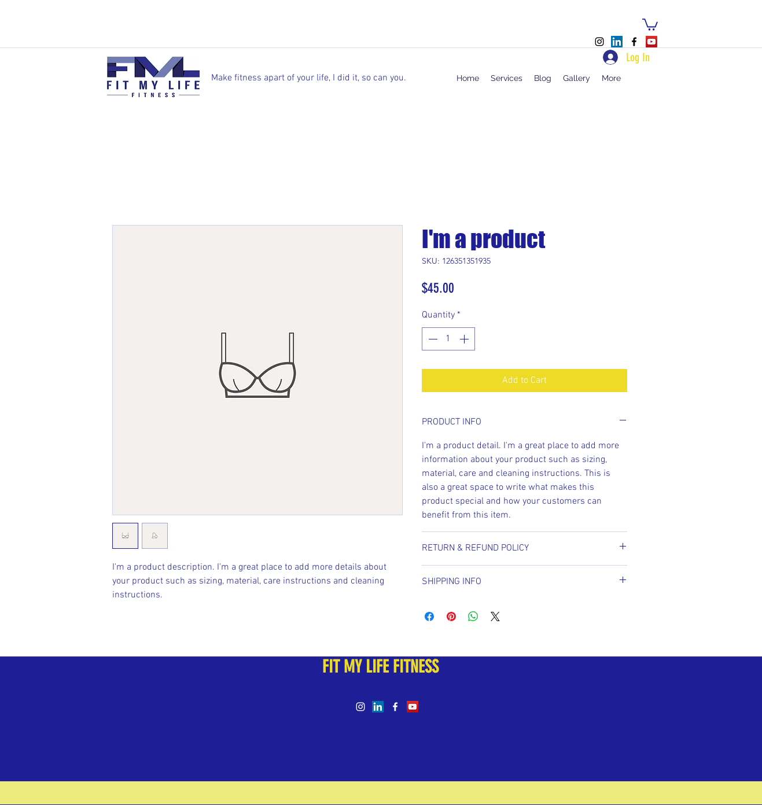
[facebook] (634, 41)
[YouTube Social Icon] (651, 41)
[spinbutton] (448, 339)
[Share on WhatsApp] (473, 616)
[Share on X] (495, 616)
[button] (650, 24)
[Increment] (465, 339)
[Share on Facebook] (429, 616)
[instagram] (599, 41)
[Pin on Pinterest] (451, 616)
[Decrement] (432, 339)
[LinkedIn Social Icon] (617, 41)
